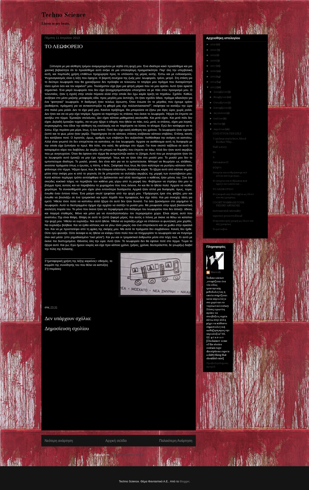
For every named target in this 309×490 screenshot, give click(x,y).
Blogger (184, 481)
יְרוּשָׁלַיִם (217, 167)
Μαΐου (217, 124)
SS (214, 152)
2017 (213, 66)
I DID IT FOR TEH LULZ (227, 134)
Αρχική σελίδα (116, 441)
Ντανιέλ (216, 272)
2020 (213, 50)
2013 (213, 87)
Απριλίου (219, 129)
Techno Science (63, 15)
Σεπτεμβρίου (220, 108)
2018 (213, 61)
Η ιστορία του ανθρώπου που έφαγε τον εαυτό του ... (230, 182)
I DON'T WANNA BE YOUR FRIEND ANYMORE (228, 204)
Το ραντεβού (220, 229)
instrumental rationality (227, 211)
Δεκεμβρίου (220, 92)
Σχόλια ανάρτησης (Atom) (127, 454)
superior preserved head (227, 216)
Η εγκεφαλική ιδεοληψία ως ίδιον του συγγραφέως (233, 196)
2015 (213, 76)
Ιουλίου (218, 118)
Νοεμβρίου (220, 97)
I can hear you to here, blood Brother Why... (229, 140)
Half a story (220, 147)
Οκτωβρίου (220, 103)
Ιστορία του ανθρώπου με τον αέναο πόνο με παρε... (230, 174)
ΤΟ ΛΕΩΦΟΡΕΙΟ (223, 189)
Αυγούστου (219, 113)
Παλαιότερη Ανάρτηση (175, 441)
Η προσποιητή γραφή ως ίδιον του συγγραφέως (233, 222)
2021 (213, 44)
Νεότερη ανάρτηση (59, 441)
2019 (213, 55)
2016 (213, 71)
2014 (213, 82)
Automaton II (220, 162)
